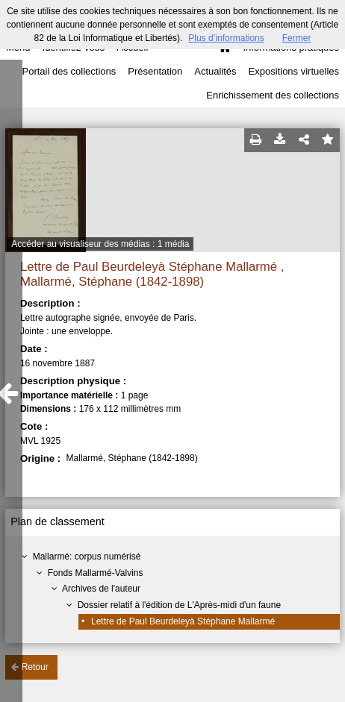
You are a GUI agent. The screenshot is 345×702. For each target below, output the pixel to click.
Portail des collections (69, 71)
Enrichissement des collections (272, 95)
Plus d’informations (226, 38)
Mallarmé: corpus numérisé (87, 556)
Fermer (296, 38)
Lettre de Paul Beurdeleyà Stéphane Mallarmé (183, 621)
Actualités (215, 71)
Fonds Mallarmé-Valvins (95, 573)
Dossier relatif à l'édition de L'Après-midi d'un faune (179, 605)
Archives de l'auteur (101, 588)
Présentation (155, 71)
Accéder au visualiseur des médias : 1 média (100, 244)
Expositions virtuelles (294, 71)
